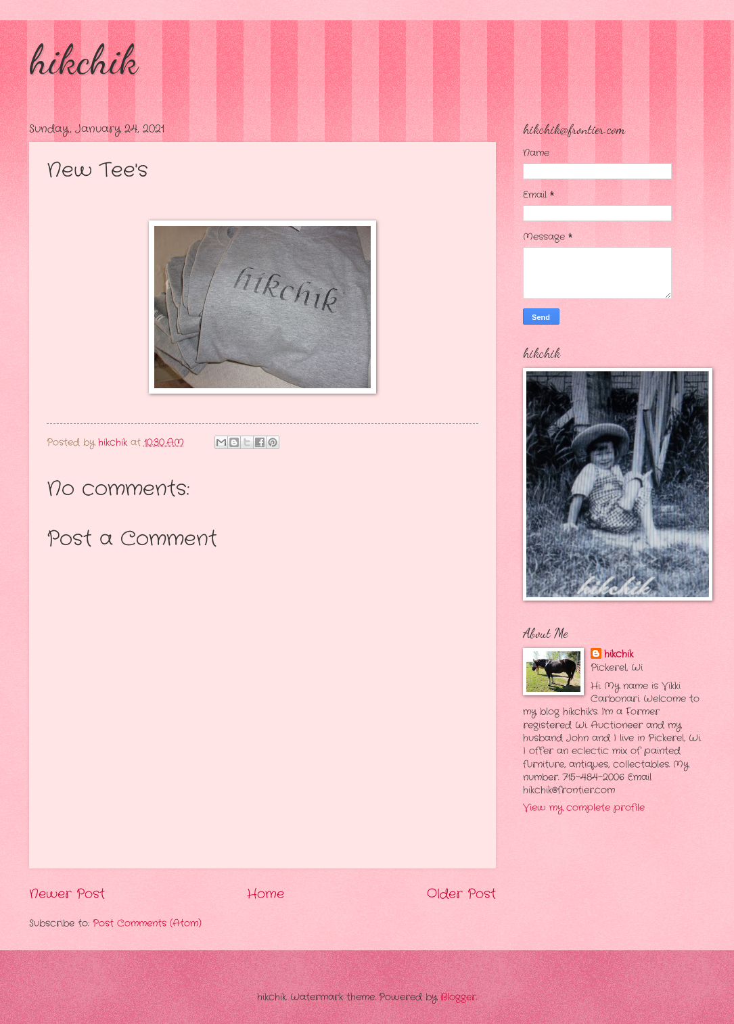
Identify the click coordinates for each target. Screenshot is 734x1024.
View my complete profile (584, 807)
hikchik (83, 59)
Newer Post (67, 894)
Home (265, 894)
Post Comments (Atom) (147, 923)
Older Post (461, 894)
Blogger (458, 997)
